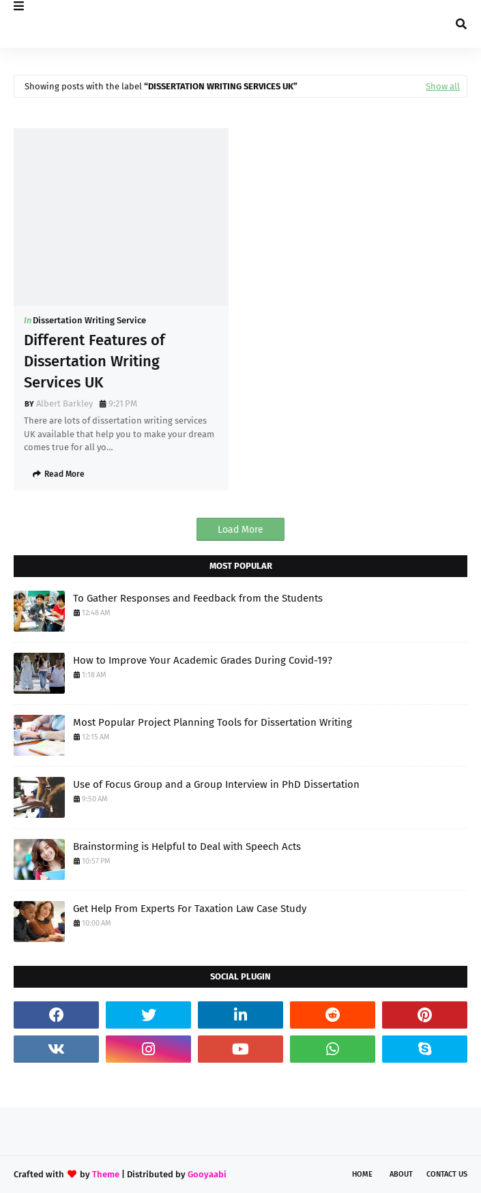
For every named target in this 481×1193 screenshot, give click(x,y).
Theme (105, 1174)
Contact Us (446, 1174)
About (401, 1174)
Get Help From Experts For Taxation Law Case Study (189, 908)
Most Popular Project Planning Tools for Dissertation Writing (212, 722)
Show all (443, 86)
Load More (240, 529)
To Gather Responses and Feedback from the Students (198, 598)
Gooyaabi (207, 1174)
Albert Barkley (64, 403)
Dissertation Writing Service (89, 320)
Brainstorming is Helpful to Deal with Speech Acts (187, 846)
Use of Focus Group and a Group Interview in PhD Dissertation (216, 784)
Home (362, 1174)
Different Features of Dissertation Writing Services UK (94, 361)
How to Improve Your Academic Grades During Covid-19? (202, 660)
